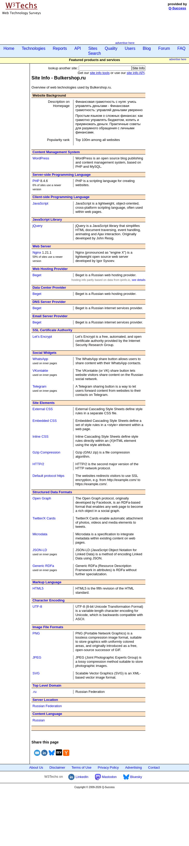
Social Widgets (44, 353)
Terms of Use (82, 767)
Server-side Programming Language (61, 175)
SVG (35, 673)
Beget (36, 275)
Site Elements (43, 403)
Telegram (39, 386)
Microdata (39, 534)
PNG (36, 633)
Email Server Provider (50, 316)
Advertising (133, 767)
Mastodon (106, 777)
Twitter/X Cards (44, 518)
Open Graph (41, 498)
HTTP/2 (38, 464)
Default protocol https (48, 476)
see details (138, 279)
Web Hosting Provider (50, 269)
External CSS (42, 409)
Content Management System (56, 152)
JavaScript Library (47, 219)
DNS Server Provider (49, 302)
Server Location (45, 700)
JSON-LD (39, 550)
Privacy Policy (108, 767)
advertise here (124, 42)
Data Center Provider (49, 287)
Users (130, 48)
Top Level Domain (46, 685)
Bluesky (132, 777)
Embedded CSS (44, 421)
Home (9, 48)
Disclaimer (57, 767)
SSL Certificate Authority (52, 330)
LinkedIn (78, 777)
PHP (35, 181)
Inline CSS (40, 436)
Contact (154, 767)
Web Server (41, 246)
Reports (60, 48)
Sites (92, 48)
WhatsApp (40, 359)
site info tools (100, 73)
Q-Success (177, 8)
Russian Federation (47, 706)
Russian (38, 720)
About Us (36, 767)
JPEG (36, 657)
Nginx (36, 252)
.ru (34, 692)
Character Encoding (48, 600)
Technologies (33, 48)
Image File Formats (47, 627)
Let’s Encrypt (42, 337)
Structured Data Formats (52, 492)
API (77, 48)
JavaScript (40, 203)
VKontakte (40, 371)
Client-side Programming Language (61, 197)
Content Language (47, 714)
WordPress (40, 158)
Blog (147, 48)
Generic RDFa (43, 566)
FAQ (181, 48)
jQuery (37, 226)
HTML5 (38, 588)
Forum (164, 48)
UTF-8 (37, 606)
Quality (111, 48)
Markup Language (46, 582)
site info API (136, 73)
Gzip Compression (46, 452)
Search (94, 53)
